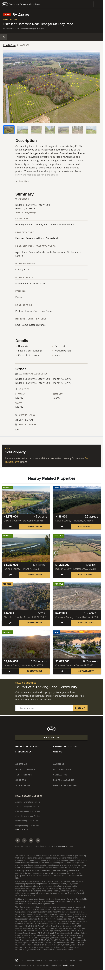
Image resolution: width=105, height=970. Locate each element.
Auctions (59, 764)
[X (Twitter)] (24, 840)
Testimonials (23, 775)
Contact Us (60, 775)
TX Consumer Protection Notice (33, 960)
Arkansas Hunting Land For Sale (27, 811)
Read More (22, 181)
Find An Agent (24, 752)
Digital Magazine (63, 780)
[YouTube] (31, 840)
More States (22, 829)
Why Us (57, 752)
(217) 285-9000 (67, 846)
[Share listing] (10, 526)
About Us (21, 764)
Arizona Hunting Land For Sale (27, 806)
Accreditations (25, 769)
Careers (20, 780)
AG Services (22, 786)
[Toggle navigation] (97, 4)
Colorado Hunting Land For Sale (27, 816)
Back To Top (51, 737)
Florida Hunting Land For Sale (26, 821)
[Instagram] (38, 840)
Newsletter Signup (65, 786)
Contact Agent (34, 526)
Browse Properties (27, 746)
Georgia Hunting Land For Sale (27, 825)
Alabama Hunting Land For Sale (27, 802)
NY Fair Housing (76, 960)
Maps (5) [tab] (24, 45)
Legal (64, 965)
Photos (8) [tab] (9, 45)
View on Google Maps (25, 213)
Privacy (71, 965)
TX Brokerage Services (58, 960)
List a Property (63, 769)
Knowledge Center (65, 746)
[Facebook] (17, 840)
